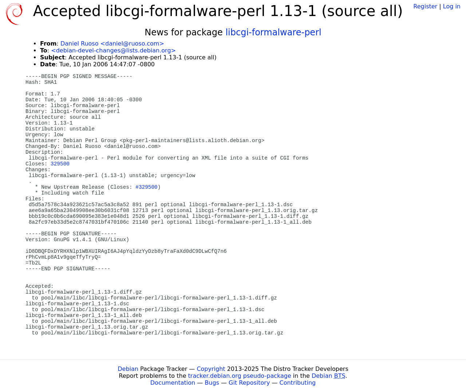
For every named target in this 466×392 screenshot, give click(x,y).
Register (425, 6)
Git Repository (249, 382)
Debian (128, 368)
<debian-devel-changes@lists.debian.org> (113, 50)
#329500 (146, 187)
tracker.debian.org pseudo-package (239, 375)
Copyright (211, 368)
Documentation (172, 382)
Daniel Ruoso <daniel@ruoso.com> (112, 43)
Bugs (212, 382)
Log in (452, 6)
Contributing (298, 382)
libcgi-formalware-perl (273, 32)
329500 (60, 164)
